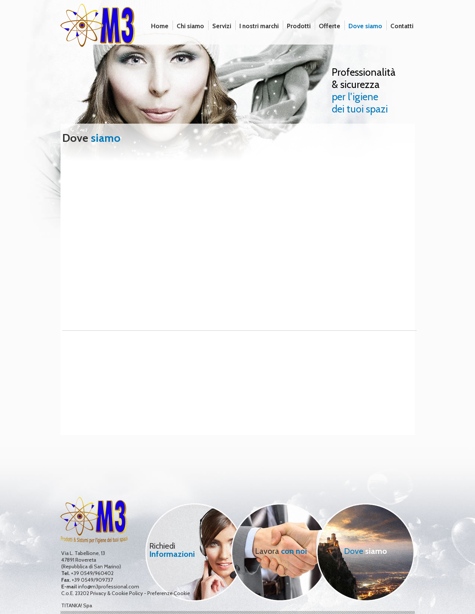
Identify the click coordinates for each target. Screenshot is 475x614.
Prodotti (299, 26)
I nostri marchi (259, 26)
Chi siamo (190, 26)
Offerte (329, 26)
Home (159, 26)
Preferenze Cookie (168, 593)
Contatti (401, 26)
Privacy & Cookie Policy (116, 593)
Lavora (281, 551)
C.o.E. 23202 (75, 593)
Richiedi (172, 550)
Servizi (221, 26)
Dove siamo (365, 26)
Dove (365, 551)
